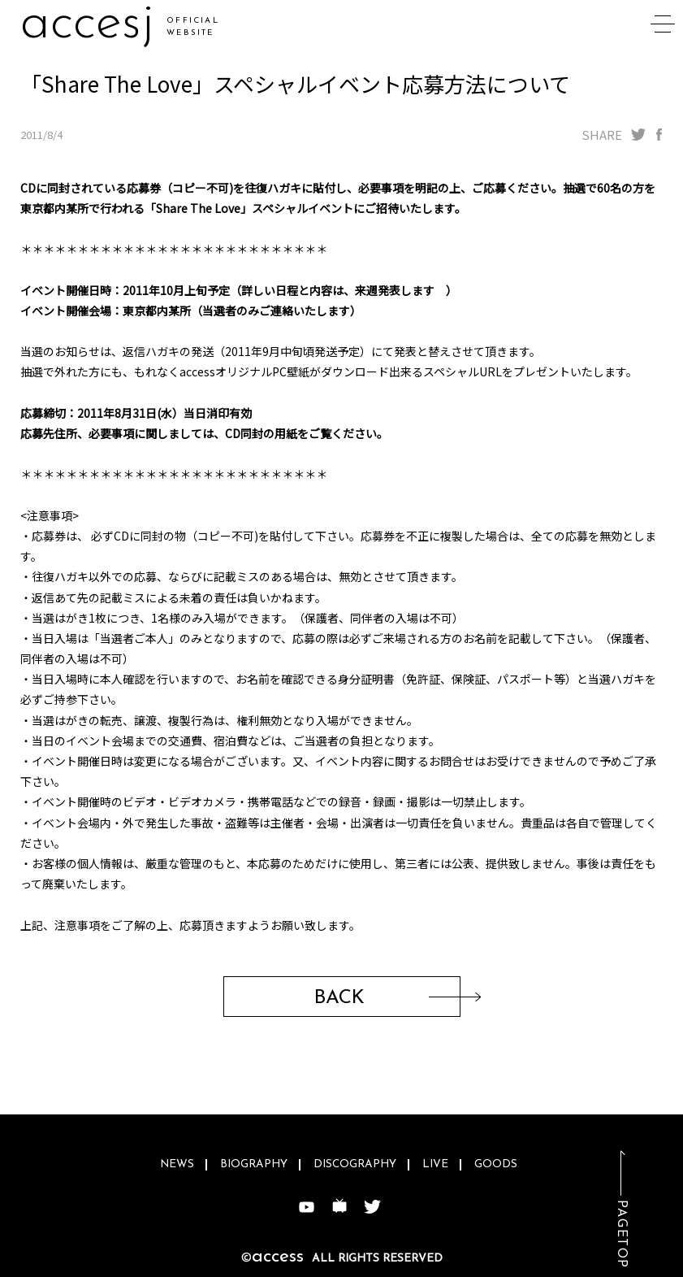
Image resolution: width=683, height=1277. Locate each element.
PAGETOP (621, 1234)
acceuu (98, 24)
